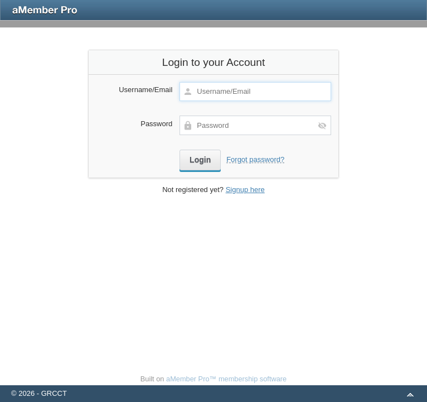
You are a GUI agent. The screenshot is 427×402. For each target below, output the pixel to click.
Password (156, 123)
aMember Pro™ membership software (226, 379)
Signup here (245, 189)
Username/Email (145, 89)
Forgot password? (255, 159)
